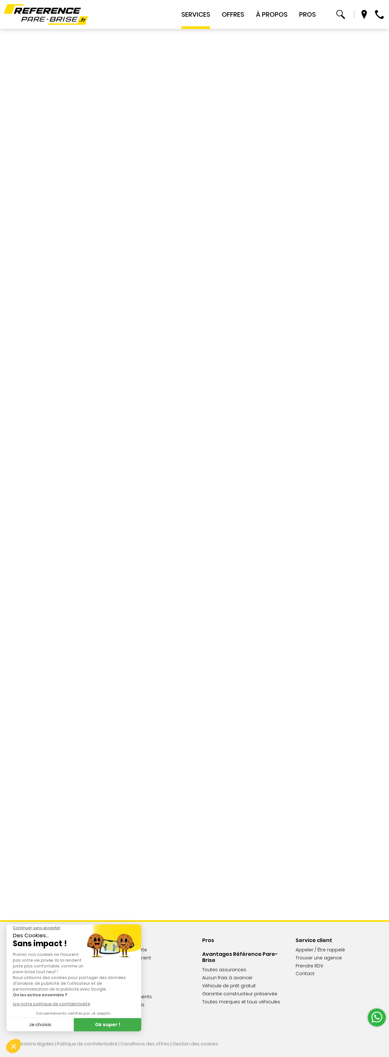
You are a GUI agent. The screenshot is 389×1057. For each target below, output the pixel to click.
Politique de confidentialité (87, 1044)
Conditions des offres (144, 1044)
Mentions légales (34, 1044)
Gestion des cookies (195, 1044)
